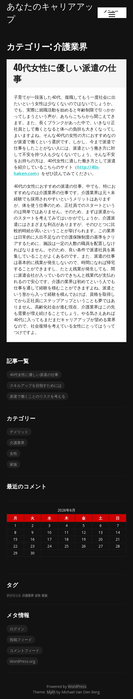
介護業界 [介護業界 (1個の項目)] (28, 595)
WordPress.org (22, 661)
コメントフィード (24, 650)
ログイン (17, 628)
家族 (13, 464)
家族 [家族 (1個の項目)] (45, 595)
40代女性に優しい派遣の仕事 (34, 374)
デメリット (19, 431)
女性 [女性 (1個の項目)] (38, 595)
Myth (51, 691)
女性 (13, 453)
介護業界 (17, 442)
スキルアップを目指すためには (35, 385)
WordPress (77, 686)
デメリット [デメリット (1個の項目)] (14, 595)
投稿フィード (21, 639)
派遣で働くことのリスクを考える (37, 396)
